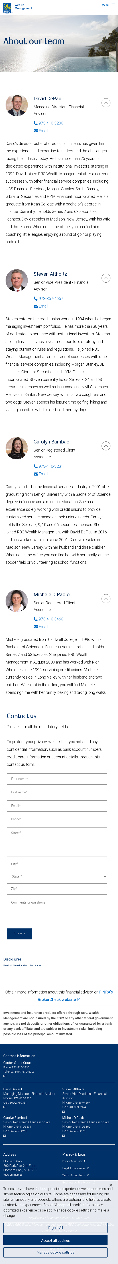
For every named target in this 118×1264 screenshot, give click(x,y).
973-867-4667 (81, 1103)
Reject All (55, 1227)
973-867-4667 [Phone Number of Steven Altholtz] (48, 298)
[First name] (57, 779)
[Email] (57, 806)
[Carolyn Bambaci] (106, 445)
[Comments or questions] (57, 911)
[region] (59, 1222)
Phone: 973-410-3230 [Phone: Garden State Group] (16, 1067)
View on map (11, 1175)
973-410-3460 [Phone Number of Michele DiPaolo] (48, 619)
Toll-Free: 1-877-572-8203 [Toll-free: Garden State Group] (19, 1072)
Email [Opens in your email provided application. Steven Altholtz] (41, 306)
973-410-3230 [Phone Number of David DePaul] (48, 123)
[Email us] (5, 1076)
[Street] (57, 841)
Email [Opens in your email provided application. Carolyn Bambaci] (41, 473)
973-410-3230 (22, 1098)
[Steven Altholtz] (106, 278)
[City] (57, 864)
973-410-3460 (81, 1127)
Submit (19, 934)
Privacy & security (72, 1161)
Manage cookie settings (55, 1252)
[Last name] (57, 792)
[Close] (111, 1185)
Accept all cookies (55, 1240)
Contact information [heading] (19, 1056)
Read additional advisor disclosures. (22, 965)
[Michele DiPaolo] (106, 598)
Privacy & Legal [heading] (74, 1154)
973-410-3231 (22, 1127)
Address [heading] (9, 1154)
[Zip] (57, 889)
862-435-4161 (77, 1131)
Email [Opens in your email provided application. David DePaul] (41, 130)
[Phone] (57, 819)
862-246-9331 (18, 1103)
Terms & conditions (73, 1175)
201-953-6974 (77, 1107)
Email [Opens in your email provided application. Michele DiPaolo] (41, 626)
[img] (59, 43)
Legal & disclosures (74, 1168)
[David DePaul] (106, 102)
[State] (57, 876)
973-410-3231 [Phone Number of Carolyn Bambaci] (48, 466)
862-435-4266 (18, 1131)
